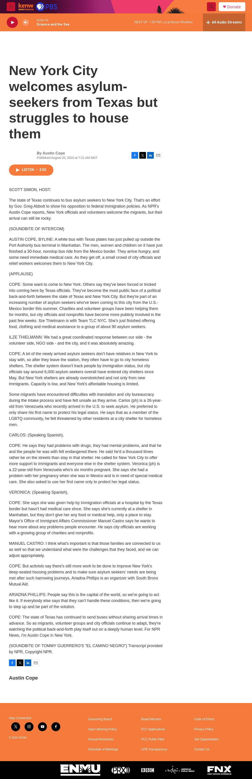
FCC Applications (153, 729)
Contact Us (202, 749)
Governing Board (100, 719)
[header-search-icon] (211, 6)
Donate (234, 6)
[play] (12, 22)
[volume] (25, 22)
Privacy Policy (204, 729)
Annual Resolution (101, 739)
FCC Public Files (152, 739)
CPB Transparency (154, 749)
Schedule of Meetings (103, 749)
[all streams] (224, 22)
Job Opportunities (206, 739)
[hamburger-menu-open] (11, 6)
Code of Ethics (204, 719)
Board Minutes (151, 719)
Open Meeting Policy (102, 729)
